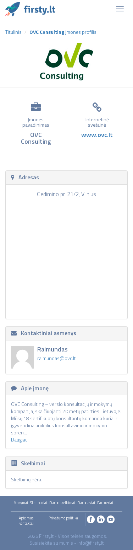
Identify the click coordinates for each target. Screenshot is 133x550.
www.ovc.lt (97, 134)
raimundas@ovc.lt (56, 358)
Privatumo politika (63, 518)
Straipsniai (38, 503)
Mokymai (20, 503)
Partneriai (105, 503)
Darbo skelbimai (62, 503)
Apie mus (26, 518)
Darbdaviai (86, 503)
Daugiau (19, 439)
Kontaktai (26, 523)
